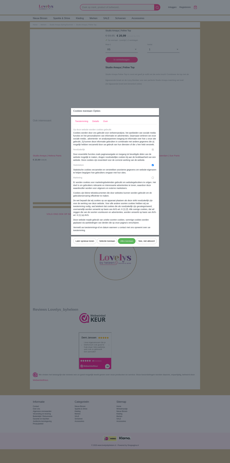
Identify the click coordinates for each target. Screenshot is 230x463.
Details (95, 127)
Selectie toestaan (107, 247)
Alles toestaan (126, 247)
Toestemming (81, 127)
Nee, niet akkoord (146, 247)
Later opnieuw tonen (85, 247)
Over (105, 127)
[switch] (153, 155)
